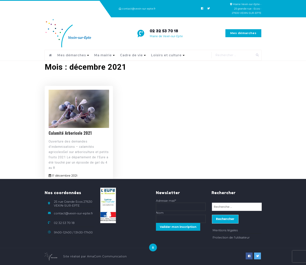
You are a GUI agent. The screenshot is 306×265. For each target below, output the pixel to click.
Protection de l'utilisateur (231, 237)
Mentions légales (225, 230)
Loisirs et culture (166, 55)
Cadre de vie (131, 55)
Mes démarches (243, 33)
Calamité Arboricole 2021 (70, 141)
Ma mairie (103, 55)
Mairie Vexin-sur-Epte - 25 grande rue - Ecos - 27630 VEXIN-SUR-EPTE (246, 8)
